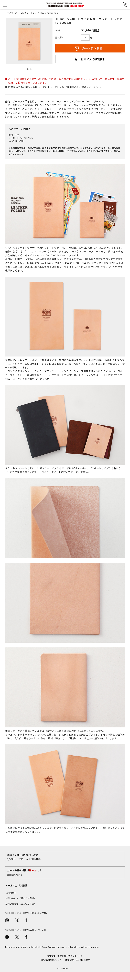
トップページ (11, 12)
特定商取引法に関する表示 (77, 959)
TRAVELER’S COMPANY (35, 912)
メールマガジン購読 (16, 885)
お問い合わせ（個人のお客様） (20, 898)
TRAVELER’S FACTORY (34, 929)
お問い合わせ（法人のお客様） (20, 903)
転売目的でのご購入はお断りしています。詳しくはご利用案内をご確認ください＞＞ (54, 87)
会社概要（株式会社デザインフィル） (65, 955)
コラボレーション (28, 12)
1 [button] (27, 69)
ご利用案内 (10, 892)
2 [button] (30, 69)
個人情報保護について (51, 959)
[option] (29, 41)
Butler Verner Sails (49, 12)
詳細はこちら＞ (15, 875)
